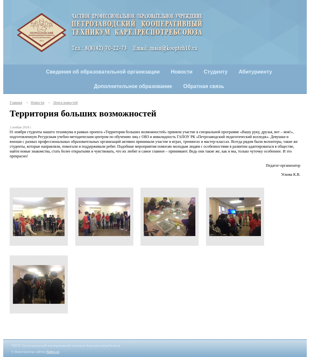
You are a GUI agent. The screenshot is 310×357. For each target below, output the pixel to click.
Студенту (216, 71)
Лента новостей (65, 102)
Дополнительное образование (133, 86)
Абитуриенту (255, 71)
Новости (181, 71)
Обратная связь (203, 86)
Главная (16, 102)
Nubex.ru (52, 351)
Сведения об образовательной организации (103, 71)
